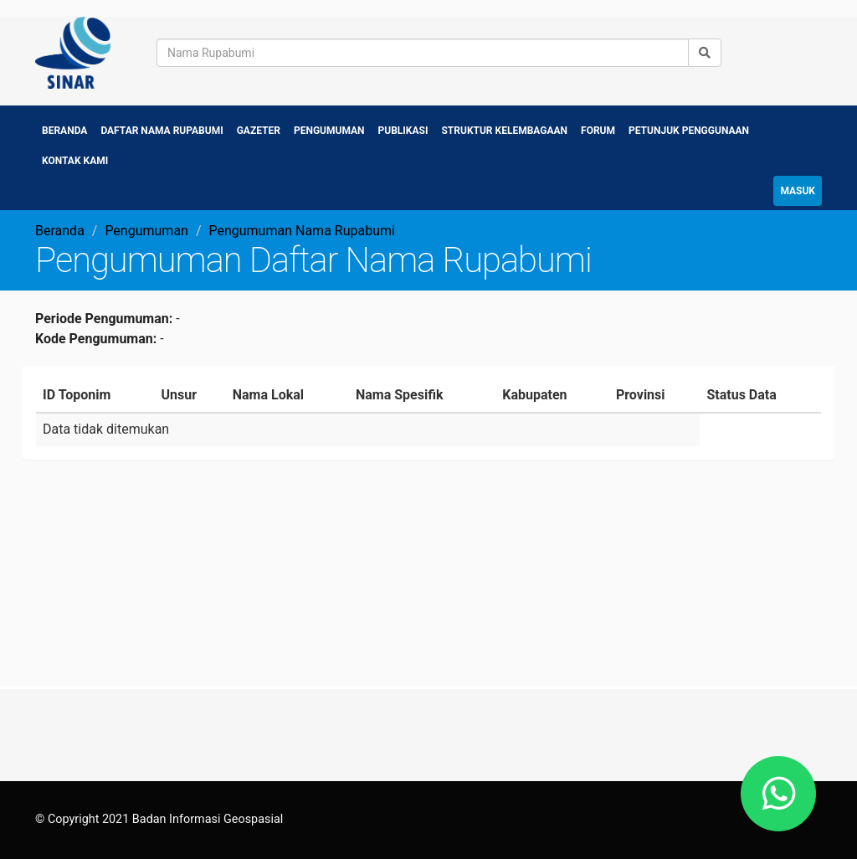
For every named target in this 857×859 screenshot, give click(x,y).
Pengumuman (329, 130)
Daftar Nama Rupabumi (161, 130)
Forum (598, 130)
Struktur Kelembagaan (504, 130)
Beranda (64, 130)
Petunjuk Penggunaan (689, 130)
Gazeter (258, 130)
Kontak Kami (75, 161)
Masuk (797, 191)
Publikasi (403, 130)
